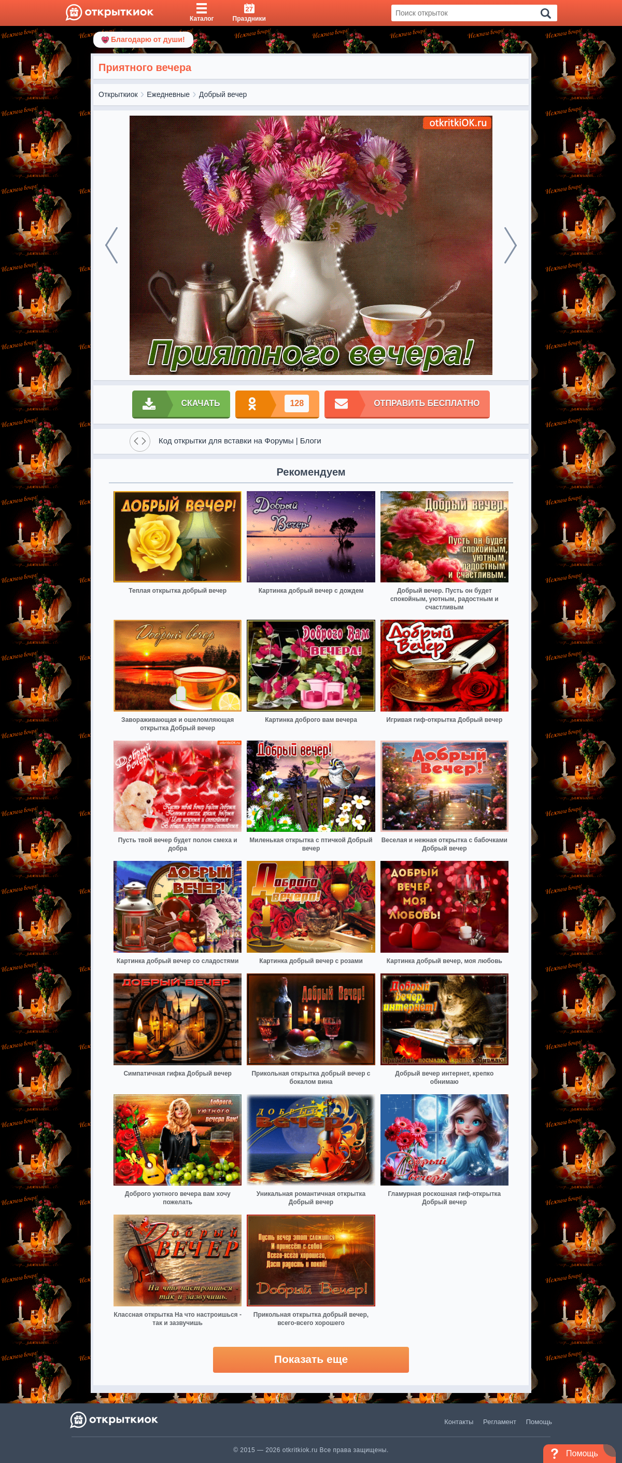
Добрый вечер (223, 94)
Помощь (539, 1422)
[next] (510, 245)
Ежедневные (168, 94)
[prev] (111, 245)
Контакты (458, 1422)
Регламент (499, 1422)
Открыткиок (118, 94)
